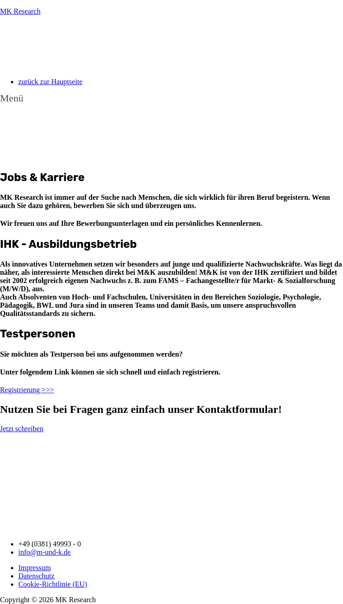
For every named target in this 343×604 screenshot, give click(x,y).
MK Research (20, 11)
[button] (171, 98)
